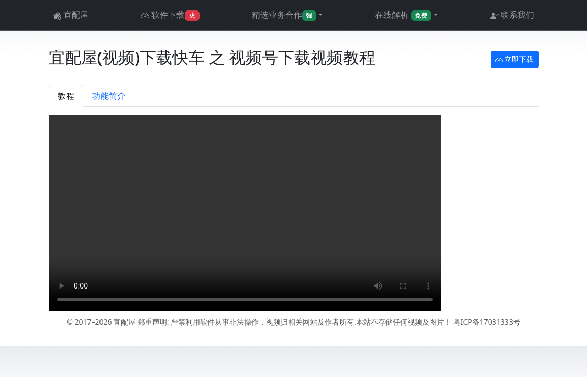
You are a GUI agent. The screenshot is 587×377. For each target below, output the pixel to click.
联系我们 (512, 15)
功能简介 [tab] (109, 96)
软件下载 (170, 15)
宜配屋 (70, 15)
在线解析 (403, 15)
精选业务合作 (284, 15)
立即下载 (514, 59)
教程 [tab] (66, 96)
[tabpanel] (294, 214)
